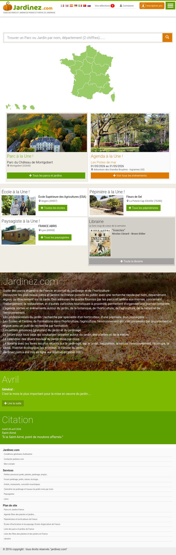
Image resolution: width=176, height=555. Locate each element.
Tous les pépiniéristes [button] (143, 207)
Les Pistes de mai (103, 162)
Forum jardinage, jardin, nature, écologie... (21, 479)
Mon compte (9, 464)
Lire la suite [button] (12, 403)
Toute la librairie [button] (131, 261)
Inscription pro (151, 5)
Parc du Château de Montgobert (30, 162)
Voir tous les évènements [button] (130, 175)
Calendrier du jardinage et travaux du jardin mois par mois (28, 489)
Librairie (7, 539)
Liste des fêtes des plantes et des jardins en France (26, 534)
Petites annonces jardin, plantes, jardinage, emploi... (26, 474)
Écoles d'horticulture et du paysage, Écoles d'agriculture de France (32, 524)
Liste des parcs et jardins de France (19, 529)
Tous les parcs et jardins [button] (45, 175)
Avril (10, 379)
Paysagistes (9, 494)
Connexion (127, 5)
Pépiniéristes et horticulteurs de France (20, 519)
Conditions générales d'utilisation (18, 454)
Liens (6, 499)
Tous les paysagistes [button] (55, 237)
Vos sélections (105, 6)
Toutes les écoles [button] (53, 207)
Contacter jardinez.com (14, 459)
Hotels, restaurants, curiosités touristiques (22, 484)
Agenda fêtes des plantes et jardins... (20, 514)
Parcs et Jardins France (14, 510)
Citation (17, 419)
